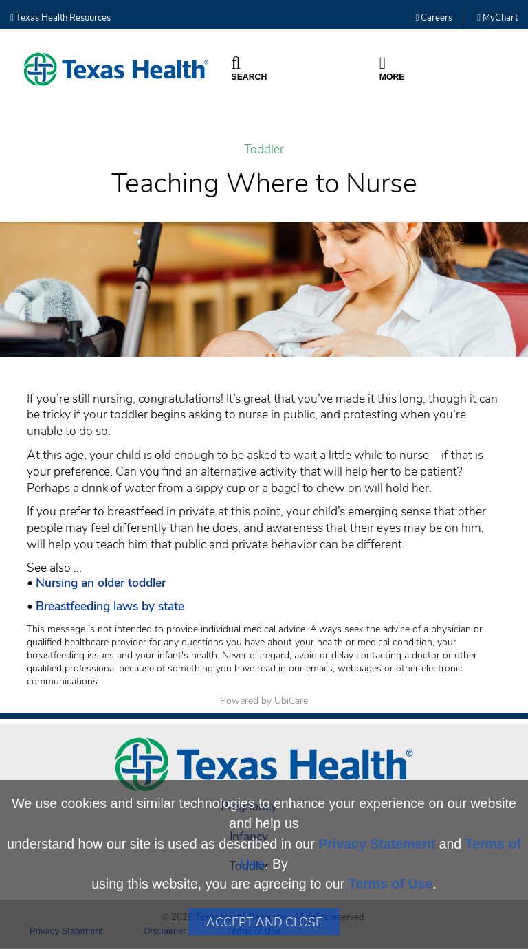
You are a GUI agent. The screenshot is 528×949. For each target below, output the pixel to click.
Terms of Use (391, 883)
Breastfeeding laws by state (110, 606)
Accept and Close (264, 922)
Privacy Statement (376, 843)
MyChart (497, 18)
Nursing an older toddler (101, 582)
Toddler (264, 149)
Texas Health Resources (60, 18)
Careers (434, 18)
